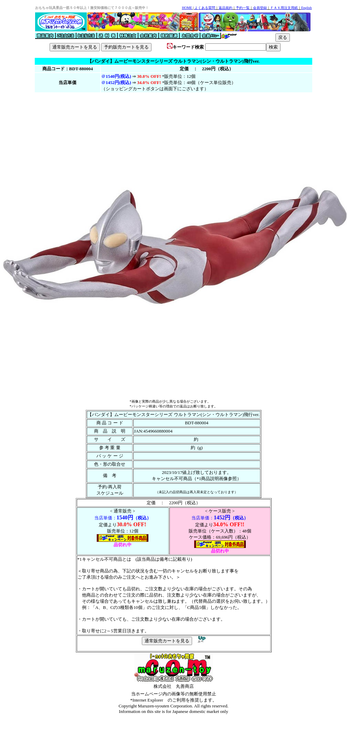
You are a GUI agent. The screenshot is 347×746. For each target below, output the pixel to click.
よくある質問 (204, 8)
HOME (187, 8)
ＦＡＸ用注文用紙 (284, 8)
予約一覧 (243, 8)
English (306, 8)
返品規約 (225, 8)
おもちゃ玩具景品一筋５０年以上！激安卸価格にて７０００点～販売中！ (92, 8)
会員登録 (260, 8)
